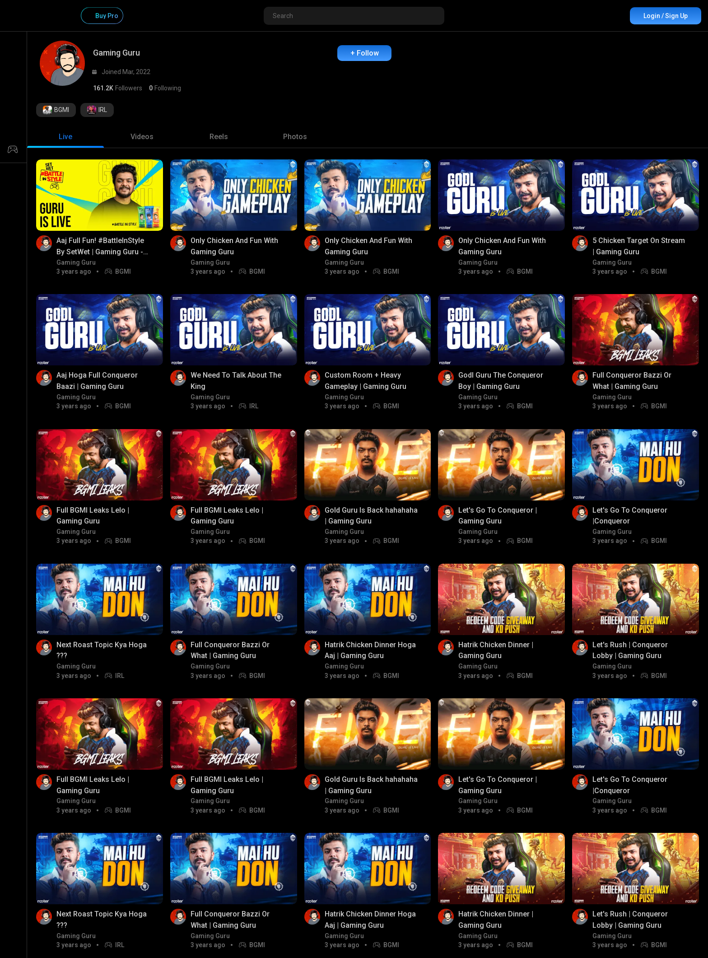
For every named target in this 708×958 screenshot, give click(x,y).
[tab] (65, 137)
